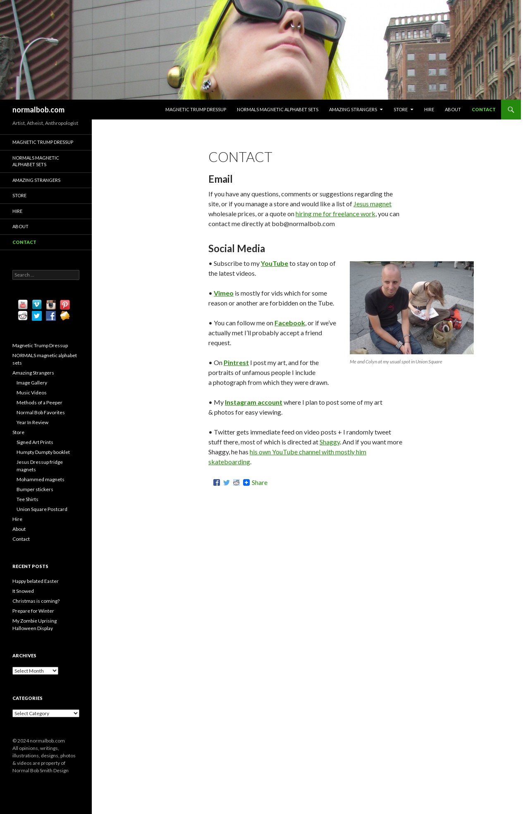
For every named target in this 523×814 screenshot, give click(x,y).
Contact (484, 109)
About (453, 109)
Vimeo (224, 293)
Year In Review (32, 422)
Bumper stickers (35, 489)
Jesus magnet (372, 204)
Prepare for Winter (33, 611)
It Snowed (23, 591)
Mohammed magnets (40, 479)
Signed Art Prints (35, 442)
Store (401, 109)
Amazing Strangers (353, 109)
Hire (429, 109)
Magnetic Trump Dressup (195, 109)
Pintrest (236, 362)
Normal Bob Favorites (41, 412)
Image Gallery (32, 383)
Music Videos (32, 392)
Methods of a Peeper (39, 402)
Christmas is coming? (36, 601)
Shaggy (330, 442)
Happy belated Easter (35, 581)
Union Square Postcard (42, 509)
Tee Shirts (27, 499)
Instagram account (253, 402)
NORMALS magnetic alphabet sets (277, 109)
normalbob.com (38, 109)
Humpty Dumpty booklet (43, 452)
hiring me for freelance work (335, 213)
